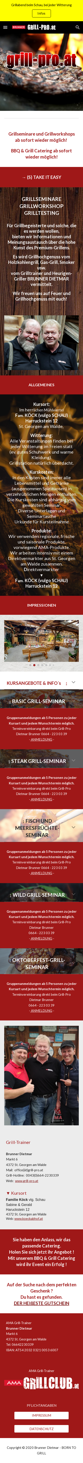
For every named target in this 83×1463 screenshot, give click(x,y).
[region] (41, 10)
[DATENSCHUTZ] (41, 1429)
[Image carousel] (41, 643)
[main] (41, 145)
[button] (5, 27)
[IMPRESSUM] (41, 1415)
